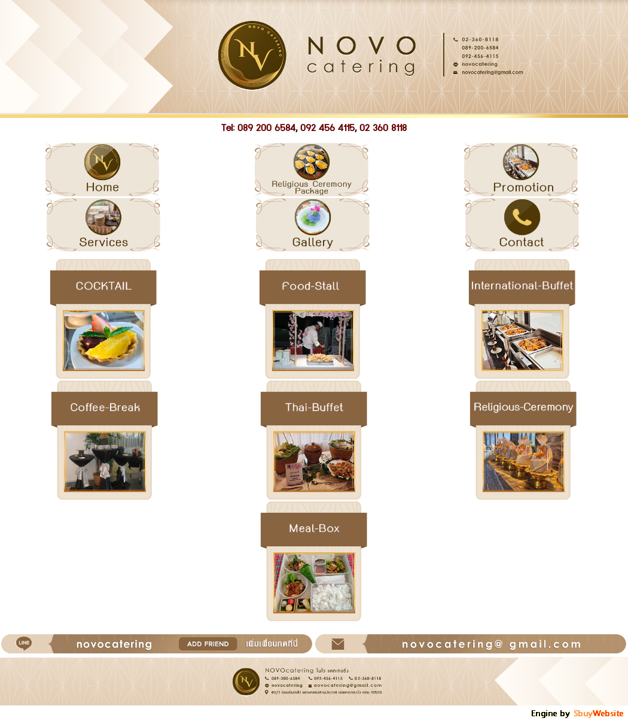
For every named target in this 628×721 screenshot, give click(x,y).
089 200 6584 (266, 128)
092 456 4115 (327, 128)
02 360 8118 (383, 128)
